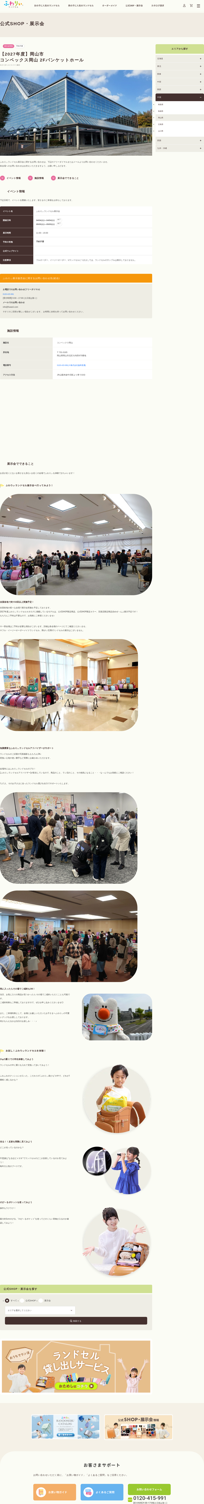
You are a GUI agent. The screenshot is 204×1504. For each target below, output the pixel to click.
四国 (159, 148)
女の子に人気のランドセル (47, 6)
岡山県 (161, 124)
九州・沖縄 (162, 156)
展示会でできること (68, 178)
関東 (159, 76)
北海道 (160, 59)
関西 (159, 93)
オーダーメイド (109, 6)
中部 (159, 85)
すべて (14, 1300)
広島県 (161, 131)
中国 (159, 102)
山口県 (161, 138)
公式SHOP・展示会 (134, 6)
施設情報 (39, 178)
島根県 (161, 117)
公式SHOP (31, 1300)
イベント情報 (14, 178)
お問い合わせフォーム (149, 1490)
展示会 (47, 1300)
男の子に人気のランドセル (81, 6)
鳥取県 (161, 110)
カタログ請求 (157, 6)
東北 (159, 68)
